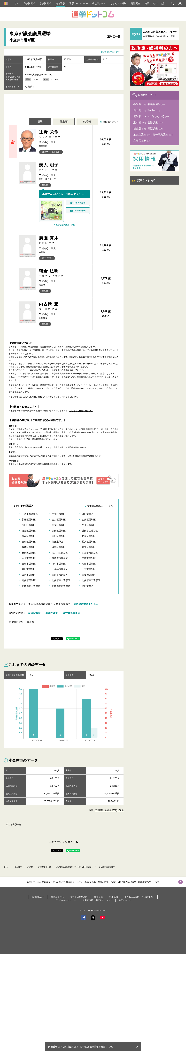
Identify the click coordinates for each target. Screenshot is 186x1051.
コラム (15, 3)
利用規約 (113, 897)
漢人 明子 (64, 167)
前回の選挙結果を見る (86, 604)
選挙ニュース (57, 897)
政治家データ (99, 3)
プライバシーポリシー (65, 900)
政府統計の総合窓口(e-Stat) (109, 810)
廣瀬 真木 (64, 240)
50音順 (87, 121)
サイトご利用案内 (78, 897)
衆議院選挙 (29, 3)
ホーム (6, 867)
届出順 (64, 121)
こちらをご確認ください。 (81, 411)
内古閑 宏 (64, 306)
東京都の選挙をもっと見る (100, 506)
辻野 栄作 (64, 134)
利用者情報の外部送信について (97, 900)
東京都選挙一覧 (13, 824)
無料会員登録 (71, 1046)
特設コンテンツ (154, 3)
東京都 (30, 622)
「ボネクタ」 (97, 385)
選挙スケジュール (78, 3)
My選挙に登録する (110, 52)
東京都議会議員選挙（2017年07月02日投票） (74, 867)
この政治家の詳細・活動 (64, 225)
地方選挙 (60, 3)
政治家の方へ (38, 897)
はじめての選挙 (118, 3)
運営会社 (98, 897)
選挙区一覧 (113, 36)
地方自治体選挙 (71, 613)
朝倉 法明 (64, 273)
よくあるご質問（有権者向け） (139, 897)
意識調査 (135, 3)
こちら (55, 397)
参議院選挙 (45, 3)
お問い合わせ (125, 900)
